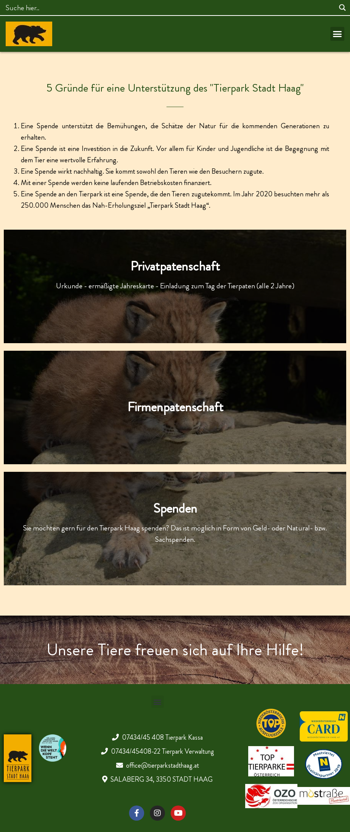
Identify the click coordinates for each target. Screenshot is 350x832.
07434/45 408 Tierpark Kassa (162, 737)
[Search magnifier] (342, 7)
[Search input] (169, 7)
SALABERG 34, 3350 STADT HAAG (161, 779)
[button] (337, 34)
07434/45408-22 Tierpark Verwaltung (162, 751)
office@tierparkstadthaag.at (162, 765)
